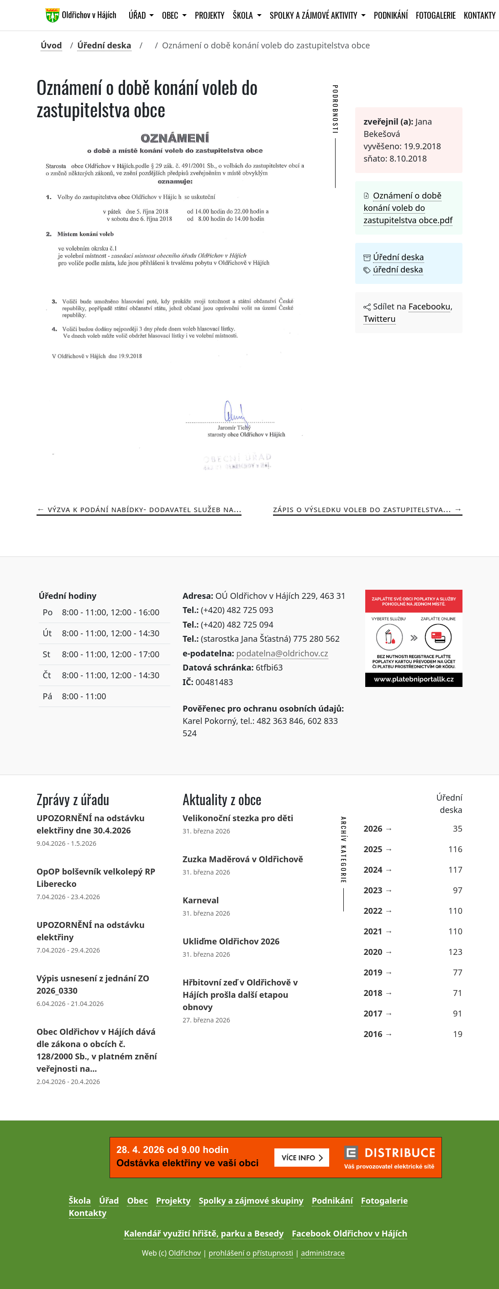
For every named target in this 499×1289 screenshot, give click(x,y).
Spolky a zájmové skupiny (251, 1200)
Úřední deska (104, 45)
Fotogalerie (436, 15)
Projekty (210, 15)
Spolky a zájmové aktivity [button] (314, 15)
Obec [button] (171, 15)
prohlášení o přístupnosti (251, 1253)
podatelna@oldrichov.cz (282, 653)
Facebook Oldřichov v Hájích (349, 1233)
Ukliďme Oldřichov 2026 (231, 941)
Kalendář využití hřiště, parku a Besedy (204, 1233)
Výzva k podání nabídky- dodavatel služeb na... (145, 508)
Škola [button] (244, 15)
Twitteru (379, 318)
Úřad (109, 1200)
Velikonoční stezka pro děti (238, 817)
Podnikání (391, 15)
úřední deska (398, 269)
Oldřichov (184, 1253)
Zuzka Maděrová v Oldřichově (243, 859)
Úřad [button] (138, 15)
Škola (80, 1200)
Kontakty (88, 1212)
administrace (323, 1253)
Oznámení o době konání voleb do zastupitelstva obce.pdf (407, 207)
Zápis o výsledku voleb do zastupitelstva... (362, 508)
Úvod (51, 45)
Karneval (201, 900)
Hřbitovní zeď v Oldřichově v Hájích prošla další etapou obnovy (240, 994)
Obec (137, 1200)
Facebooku (430, 306)
